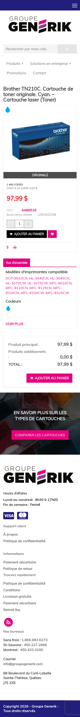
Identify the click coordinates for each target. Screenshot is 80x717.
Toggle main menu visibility (75, 4)
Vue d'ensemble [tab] (17, 263)
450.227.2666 (35, 645)
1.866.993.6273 (35, 640)
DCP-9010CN (17, 278)
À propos (10, 534)
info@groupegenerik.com (23, 664)
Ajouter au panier (27, 234)
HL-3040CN (38, 278)
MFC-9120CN (17, 288)
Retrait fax (11, 610)
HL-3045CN (59, 278)
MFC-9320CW (32, 293)
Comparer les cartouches (40, 435)
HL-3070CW (16, 283)
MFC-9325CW (57, 293)
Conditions (11, 590)
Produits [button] (14, 63)
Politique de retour (17, 568)
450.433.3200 (31, 650)
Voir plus (14, 324)
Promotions (16, 73)
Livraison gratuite (17, 596)
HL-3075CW (38, 283)
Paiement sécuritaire (19, 562)
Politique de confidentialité (24, 541)
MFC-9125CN (40, 288)
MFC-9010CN (60, 283)
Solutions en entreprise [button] (50, 63)
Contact (39, 73)
